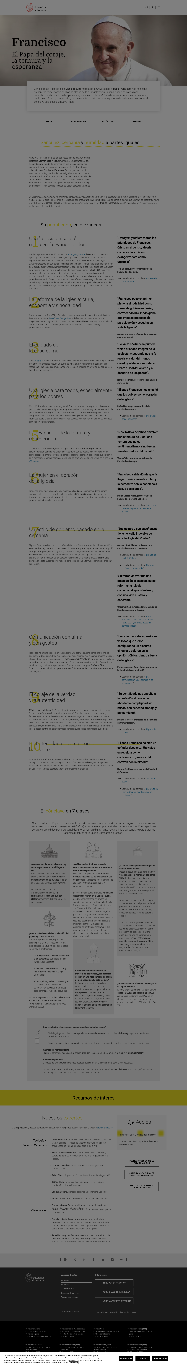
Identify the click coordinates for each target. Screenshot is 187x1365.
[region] (93, 1358)
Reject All (143, 1358)
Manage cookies (126, 1358)
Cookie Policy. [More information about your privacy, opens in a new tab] (73, 1362)
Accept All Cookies (160, 1358)
